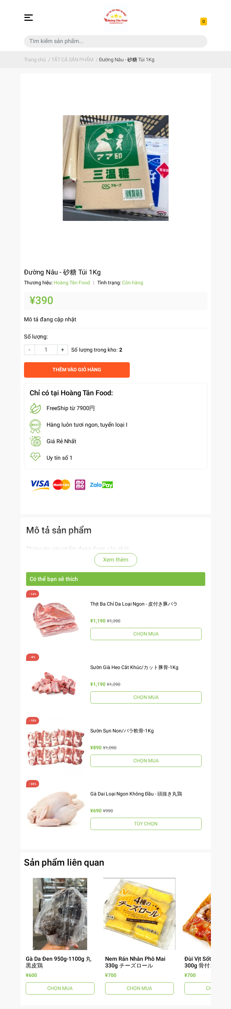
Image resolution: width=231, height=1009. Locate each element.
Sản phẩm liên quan (64, 862)
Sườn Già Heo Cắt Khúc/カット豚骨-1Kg (134, 667)
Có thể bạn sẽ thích (54, 579)
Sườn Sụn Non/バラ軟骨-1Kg (122, 730)
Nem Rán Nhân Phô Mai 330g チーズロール (135, 962)
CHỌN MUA (146, 634)
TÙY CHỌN (146, 824)
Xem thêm (115, 559)
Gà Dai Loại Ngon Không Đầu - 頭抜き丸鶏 (136, 794)
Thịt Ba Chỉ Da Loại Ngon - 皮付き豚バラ (134, 604)
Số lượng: (36, 336)
